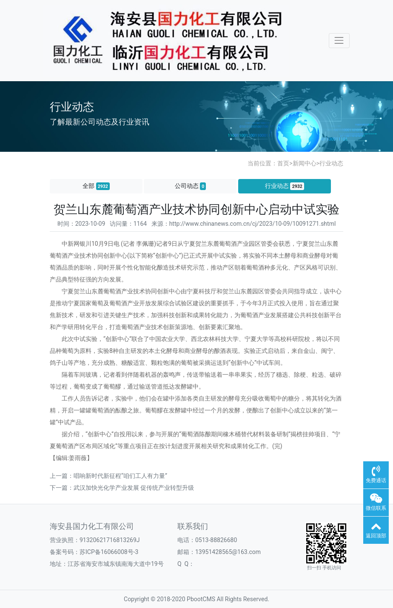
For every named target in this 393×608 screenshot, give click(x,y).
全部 (96, 186)
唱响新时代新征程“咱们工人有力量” (120, 475)
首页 (283, 163)
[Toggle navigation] (339, 40)
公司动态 (190, 186)
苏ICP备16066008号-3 (109, 551)
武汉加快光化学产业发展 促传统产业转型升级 (134, 487)
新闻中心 (304, 163)
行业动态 (331, 163)
